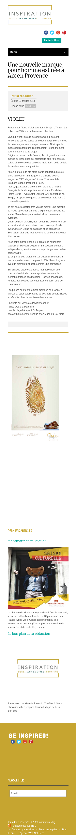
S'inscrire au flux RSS (24, 825)
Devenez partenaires (23, 829)
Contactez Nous (51, 40)
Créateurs (30, 106)
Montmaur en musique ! (27, 541)
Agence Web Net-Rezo (31, 833)
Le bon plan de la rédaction (29, 633)
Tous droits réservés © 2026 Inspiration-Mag (32, 822)
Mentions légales (48, 829)
